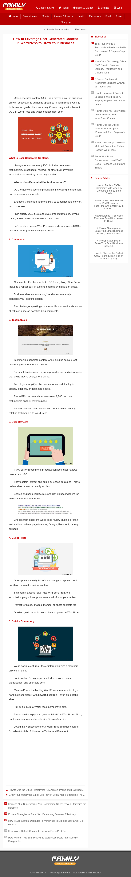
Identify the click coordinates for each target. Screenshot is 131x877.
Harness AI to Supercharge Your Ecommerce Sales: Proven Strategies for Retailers (47, 806)
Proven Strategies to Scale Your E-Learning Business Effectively (42, 814)
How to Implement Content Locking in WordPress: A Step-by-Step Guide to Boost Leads (110, 99)
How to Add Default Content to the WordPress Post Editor (38, 831)
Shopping (66, 22)
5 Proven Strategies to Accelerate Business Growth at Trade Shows (110, 83)
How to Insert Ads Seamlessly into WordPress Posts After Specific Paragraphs (43, 839)
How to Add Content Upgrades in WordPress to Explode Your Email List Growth (45, 823)
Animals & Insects (63, 16)
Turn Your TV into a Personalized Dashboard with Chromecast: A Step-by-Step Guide (110, 49)
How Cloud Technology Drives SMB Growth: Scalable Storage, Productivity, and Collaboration (110, 67)
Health (81, 16)
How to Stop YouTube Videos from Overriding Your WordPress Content (110, 115)
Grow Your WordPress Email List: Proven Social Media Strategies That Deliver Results (47, 795)
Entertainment (30, 16)
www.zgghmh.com (60, 872)
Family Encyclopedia (58, 29)
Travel (119, 16)
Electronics (95, 16)
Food (108, 16)
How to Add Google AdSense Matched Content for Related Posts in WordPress (110, 146)
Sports (45, 16)
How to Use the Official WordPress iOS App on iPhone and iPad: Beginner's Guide (47, 790)
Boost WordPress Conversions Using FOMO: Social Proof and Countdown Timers (110, 162)
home (15, 16)
